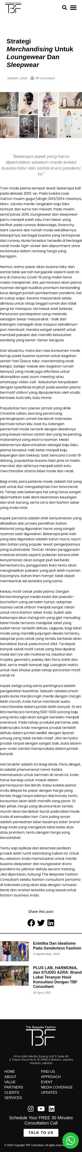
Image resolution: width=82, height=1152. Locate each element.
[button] (73, 7)
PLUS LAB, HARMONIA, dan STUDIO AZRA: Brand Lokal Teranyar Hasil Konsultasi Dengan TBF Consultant (57, 977)
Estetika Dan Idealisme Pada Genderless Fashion (57, 945)
